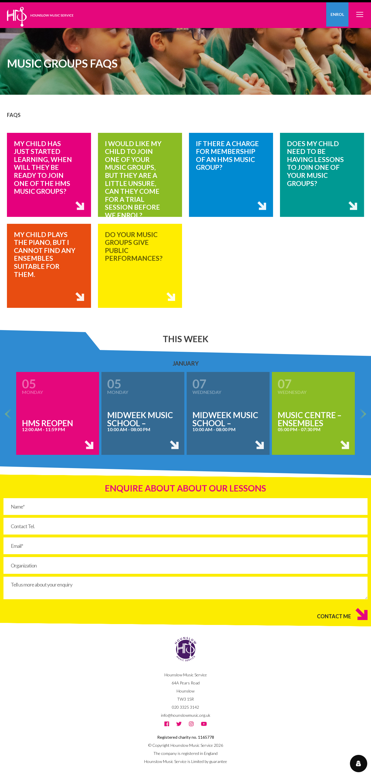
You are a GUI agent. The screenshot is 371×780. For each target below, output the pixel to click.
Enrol (337, 14)
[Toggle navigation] (359, 11)
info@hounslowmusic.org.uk (185, 715)
